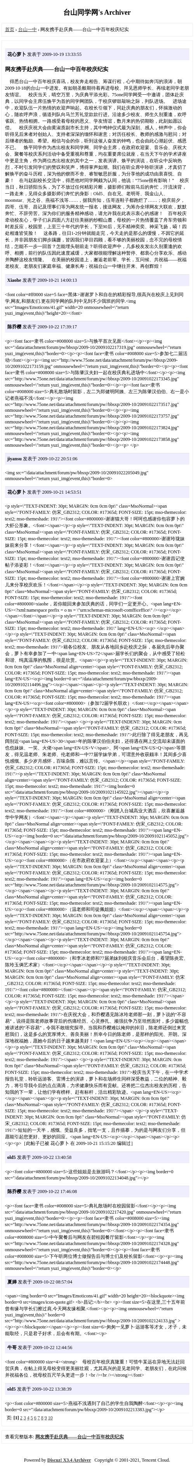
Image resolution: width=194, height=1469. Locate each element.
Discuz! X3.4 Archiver (69, 1460)
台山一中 (27, 29)
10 (50, 1417)
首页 (9, 29)
